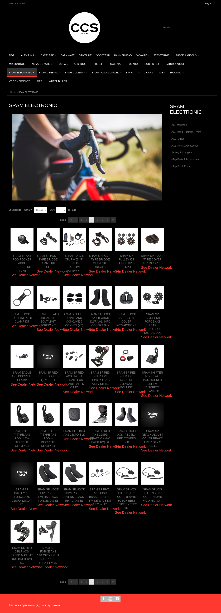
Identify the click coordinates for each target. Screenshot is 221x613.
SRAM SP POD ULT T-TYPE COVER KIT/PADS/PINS (126, 319)
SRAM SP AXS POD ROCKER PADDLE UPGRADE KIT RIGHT (22, 263)
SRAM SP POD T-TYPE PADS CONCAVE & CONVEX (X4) (74, 319)
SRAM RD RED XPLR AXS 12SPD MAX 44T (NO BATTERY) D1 (22, 555)
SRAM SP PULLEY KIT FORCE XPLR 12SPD (126, 261)
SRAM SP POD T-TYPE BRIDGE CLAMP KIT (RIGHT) (100, 261)
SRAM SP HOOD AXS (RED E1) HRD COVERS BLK (126, 436)
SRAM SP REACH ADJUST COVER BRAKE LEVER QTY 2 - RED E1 (152, 438)
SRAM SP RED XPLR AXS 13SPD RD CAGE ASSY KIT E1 (100, 380)
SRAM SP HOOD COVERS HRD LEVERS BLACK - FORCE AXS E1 (48, 497)
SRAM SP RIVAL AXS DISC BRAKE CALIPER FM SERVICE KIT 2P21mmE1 (100, 499)
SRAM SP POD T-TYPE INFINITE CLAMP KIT (22, 319)
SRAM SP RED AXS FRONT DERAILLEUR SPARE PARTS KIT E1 (74, 380)
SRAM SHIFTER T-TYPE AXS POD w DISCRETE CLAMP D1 (48, 438)
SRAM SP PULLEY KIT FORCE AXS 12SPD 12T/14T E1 (22, 497)
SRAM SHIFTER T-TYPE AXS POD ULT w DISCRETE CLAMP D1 (22, 438)
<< (70, 220)
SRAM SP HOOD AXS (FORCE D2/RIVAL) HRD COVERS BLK (100, 321)
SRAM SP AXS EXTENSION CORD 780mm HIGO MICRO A (152, 495)
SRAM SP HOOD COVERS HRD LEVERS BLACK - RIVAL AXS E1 (74, 497)
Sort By (28, 210)
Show (52, 210)
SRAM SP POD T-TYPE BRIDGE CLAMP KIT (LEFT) (48, 261)
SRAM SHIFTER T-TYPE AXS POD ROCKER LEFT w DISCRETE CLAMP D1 (152, 382)
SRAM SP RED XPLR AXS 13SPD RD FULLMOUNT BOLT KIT (126, 380)
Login (208, 3)
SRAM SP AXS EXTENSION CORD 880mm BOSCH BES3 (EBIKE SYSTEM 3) (126, 499)
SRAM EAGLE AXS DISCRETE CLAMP (22, 376)
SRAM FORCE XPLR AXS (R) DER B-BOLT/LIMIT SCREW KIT (74, 263)
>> (113, 220)
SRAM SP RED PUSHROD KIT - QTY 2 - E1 (48, 376)
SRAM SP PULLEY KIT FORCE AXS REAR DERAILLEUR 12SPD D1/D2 (152, 323)
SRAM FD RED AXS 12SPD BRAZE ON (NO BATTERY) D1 (100, 436)
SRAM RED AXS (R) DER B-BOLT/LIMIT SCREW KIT (48, 319)
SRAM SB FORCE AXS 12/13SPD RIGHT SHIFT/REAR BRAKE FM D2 (48, 557)
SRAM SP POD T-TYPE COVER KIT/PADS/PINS (153, 259)
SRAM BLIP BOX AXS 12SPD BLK (74, 434)
